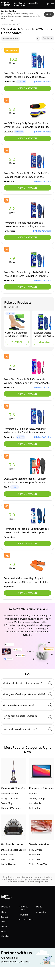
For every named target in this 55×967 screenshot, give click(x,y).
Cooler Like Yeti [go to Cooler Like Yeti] (8, 864)
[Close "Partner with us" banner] (52, 951)
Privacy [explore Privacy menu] (4, 926)
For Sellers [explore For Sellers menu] (23, 914)
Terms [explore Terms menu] (3, 931)
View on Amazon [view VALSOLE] (27, 138)
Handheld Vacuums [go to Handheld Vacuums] (11, 808)
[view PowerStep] (13, 60)
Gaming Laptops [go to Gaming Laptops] (37, 798)
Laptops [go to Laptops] (33, 793)
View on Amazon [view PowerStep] (27, 88)
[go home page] (6, 4)
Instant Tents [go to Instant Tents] (7, 854)
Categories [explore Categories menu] (41, 912)
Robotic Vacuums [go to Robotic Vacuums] (9, 793)
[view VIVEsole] (17, 322)
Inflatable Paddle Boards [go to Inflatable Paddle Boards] (13, 849)
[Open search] (48, 4)
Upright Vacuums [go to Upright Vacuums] (9, 798)
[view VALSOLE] (12, 110)
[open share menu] (38, 38)
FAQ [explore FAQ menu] (3, 921)
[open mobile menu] (52, 4)
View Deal (16, 341)
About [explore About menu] (3, 912)
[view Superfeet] (12, 565)
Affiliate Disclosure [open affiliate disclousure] (10, 38)
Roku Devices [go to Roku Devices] (35, 849)
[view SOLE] (12, 466)
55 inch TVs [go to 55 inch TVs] (34, 854)
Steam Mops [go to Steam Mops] (7, 803)
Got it (49, 14)
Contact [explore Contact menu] (4, 917)
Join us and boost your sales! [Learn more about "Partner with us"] (15, 961)
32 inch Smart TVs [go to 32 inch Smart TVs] (38, 864)
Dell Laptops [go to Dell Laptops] (35, 808)
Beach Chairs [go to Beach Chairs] (7, 859)
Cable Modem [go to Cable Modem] (36, 803)
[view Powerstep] (44, 322)
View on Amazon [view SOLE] (27, 493)
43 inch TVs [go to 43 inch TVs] (34, 859)
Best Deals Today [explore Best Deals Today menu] (26, 919)
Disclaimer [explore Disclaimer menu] (5, 936)
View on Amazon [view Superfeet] (27, 592)
